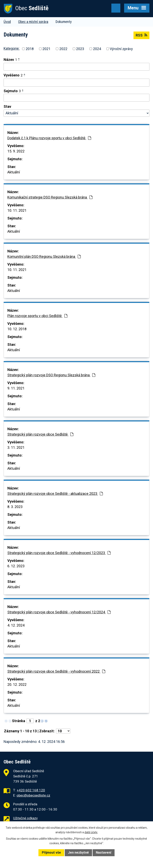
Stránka (18, 721)
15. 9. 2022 (16, 151)
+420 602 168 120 (31, 790)
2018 (30, 49)
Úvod (7, 22)
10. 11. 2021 (16, 210)
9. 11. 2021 (16, 388)
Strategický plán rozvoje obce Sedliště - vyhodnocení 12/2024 (59, 612)
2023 (80, 49)
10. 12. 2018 (16, 329)
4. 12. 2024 (16, 625)
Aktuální (13, 172)
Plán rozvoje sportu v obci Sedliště (37, 316)
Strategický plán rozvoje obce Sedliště (40, 434)
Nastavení (103, 852)
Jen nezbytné (78, 852)
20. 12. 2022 (16, 684)
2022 (63, 49)
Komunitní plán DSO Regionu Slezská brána (44, 256)
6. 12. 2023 (16, 566)
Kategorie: (12, 48)
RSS (141, 35)
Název (10, 59)
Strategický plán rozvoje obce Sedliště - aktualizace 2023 (55, 493)
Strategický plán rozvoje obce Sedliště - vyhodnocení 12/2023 (59, 553)
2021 (46, 49)
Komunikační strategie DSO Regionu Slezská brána (49, 197)
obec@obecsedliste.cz (33, 795)
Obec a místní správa (33, 22)
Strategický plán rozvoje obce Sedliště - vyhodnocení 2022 (56, 671)
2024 (97, 49)
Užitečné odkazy (25, 818)
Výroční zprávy (121, 49)
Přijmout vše (51, 852)
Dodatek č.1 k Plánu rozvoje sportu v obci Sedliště (49, 138)
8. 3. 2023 (15, 507)
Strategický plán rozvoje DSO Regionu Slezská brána (51, 375)
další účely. (91, 832)
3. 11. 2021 (16, 447)
